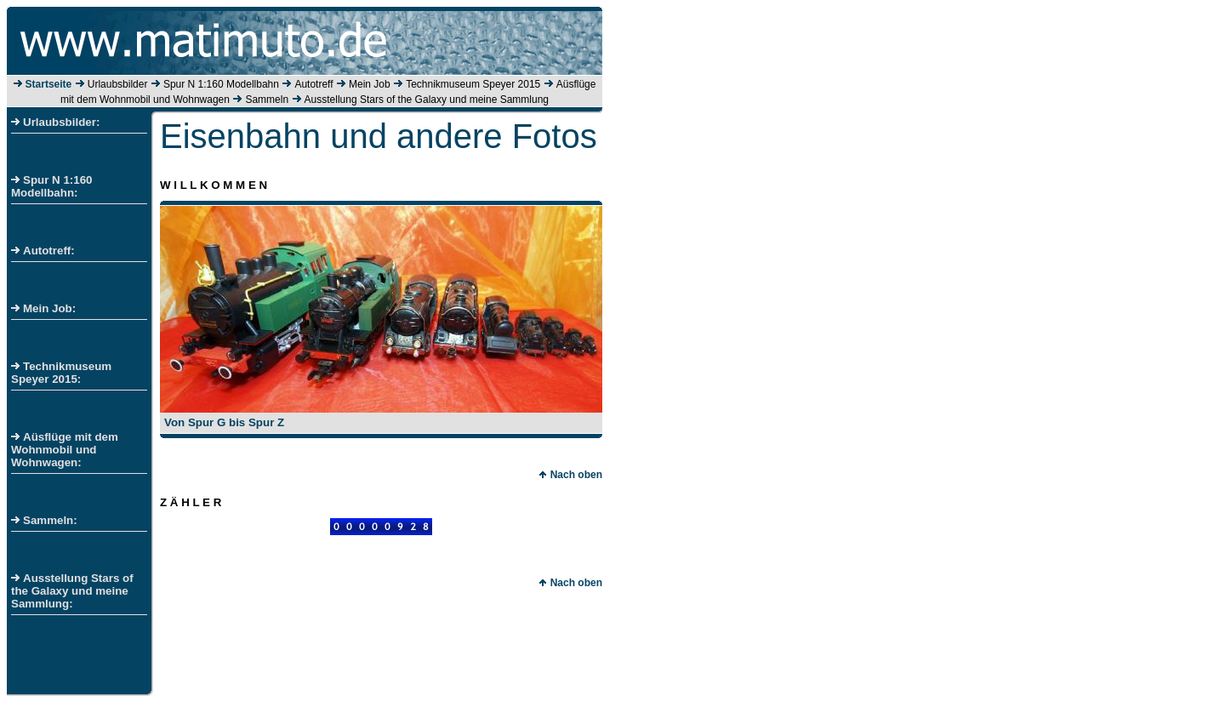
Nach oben (570, 475)
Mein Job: (43, 308)
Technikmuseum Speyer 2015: (61, 372)
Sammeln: (44, 520)
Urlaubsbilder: (55, 122)
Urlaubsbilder (118, 84)
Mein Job (369, 84)
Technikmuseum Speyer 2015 (473, 84)
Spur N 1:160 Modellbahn (221, 84)
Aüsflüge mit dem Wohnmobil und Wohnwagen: (64, 449)
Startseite (49, 84)
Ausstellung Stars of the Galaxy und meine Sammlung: (72, 591)
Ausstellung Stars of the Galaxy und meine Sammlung (427, 99)
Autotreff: (43, 250)
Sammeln (266, 99)
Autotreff (313, 84)
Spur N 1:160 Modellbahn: (51, 186)
